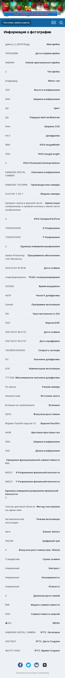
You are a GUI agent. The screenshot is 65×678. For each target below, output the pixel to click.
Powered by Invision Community (32, 673)
